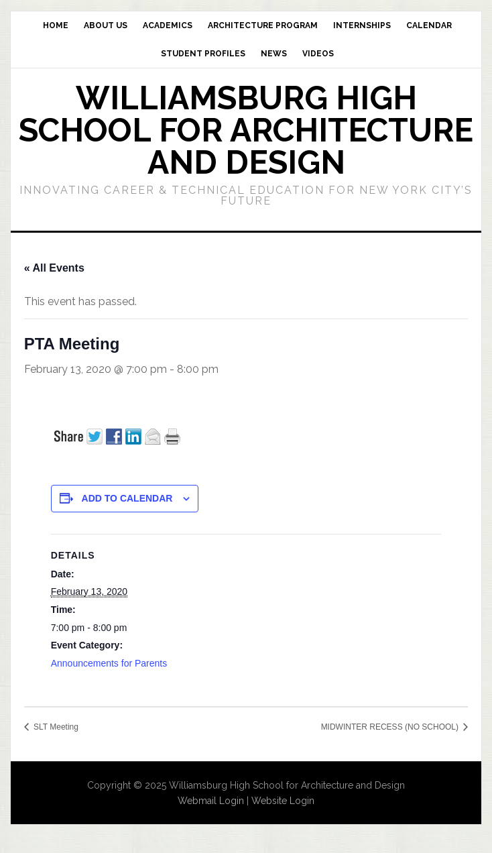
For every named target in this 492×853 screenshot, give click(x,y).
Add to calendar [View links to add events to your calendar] (127, 498)
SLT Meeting (55, 727)
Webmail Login (211, 800)
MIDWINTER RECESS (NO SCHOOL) (391, 727)
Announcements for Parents (109, 663)
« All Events (54, 268)
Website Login (282, 800)
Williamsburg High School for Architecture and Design (246, 130)
